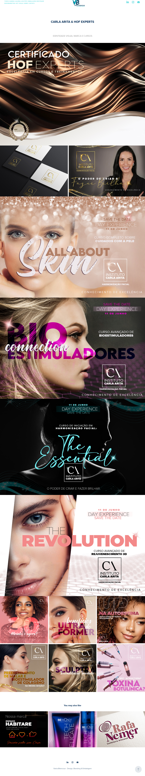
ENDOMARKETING (9, 3)
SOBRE (26, 3)
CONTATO (31, 3)
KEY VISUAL (19, 3)
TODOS (6, 1)
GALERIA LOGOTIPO (21, 1)
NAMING (12, 1)
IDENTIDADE (40, 1)
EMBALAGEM (32, 1)
